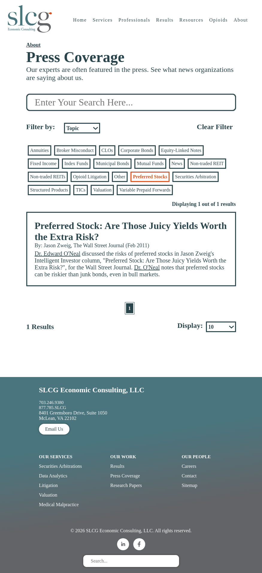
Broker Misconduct (75, 150)
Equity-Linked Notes (181, 150)
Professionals (135, 22)
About (241, 22)
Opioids (219, 22)
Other (119, 176)
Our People (196, 456)
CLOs (107, 150)
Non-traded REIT (207, 163)
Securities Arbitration (195, 176)
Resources (192, 22)
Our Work (123, 456)
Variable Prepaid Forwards (144, 189)
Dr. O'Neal (147, 267)
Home (80, 22)
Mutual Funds (150, 163)
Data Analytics (53, 475)
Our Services (55, 456)
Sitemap (189, 485)
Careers (189, 466)
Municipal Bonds (112, 163)
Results (165, 22)
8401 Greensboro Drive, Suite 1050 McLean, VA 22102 (73, 415)
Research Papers (126, 485)
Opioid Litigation (90, 176)
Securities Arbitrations (60, 466)
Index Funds (76, 163)
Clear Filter (215, 127)
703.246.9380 (51, 402)
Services (103, 22)
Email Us (54, 429)
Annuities (39, 150)
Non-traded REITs (48, 176)
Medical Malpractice (59, 504)
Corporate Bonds (137, 150)
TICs (80, 189)
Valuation (102, 189)
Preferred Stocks (150, 176)
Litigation (48, 485)
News (177, 163)
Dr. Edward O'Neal (58, 253)
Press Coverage (125, 475)
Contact (189, 475)
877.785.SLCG (52, 407)
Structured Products (49, 189)
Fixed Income (43, 163)
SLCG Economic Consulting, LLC (91, 390)
